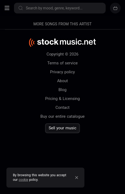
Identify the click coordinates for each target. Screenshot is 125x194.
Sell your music (62, 128)
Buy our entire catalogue (62, 116)
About (62, 80)
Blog (63, 89)
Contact (62, 107)
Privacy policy (62, 72)
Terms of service (62, 63)
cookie (23, 180)
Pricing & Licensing (62, 98)
